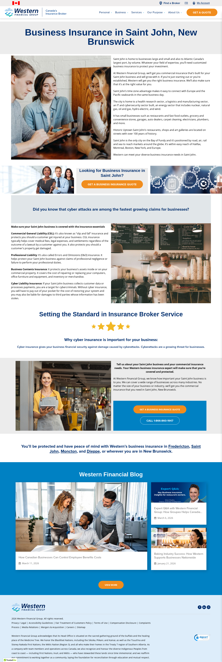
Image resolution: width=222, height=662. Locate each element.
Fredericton (178, 446)
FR (186, 3)
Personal (105, 12)
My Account (203, 3)
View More (111, 585)
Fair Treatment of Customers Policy (74, 622)
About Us (175, 12)
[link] (202, 638)
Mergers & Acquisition (52, 627)
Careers (70, 627)
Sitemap (81, 627)
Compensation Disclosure (123, 622)
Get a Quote (202, 12)
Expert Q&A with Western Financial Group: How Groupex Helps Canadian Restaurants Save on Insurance (178, 510)
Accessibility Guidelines (41, 622)
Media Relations (30, 627)
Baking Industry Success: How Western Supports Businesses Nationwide (178, 555)
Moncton (69, 451)
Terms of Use (101, 622)
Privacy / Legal (19, 622)
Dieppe (93, 451)
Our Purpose (156, 12)
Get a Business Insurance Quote (160, 409)
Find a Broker (172, 3)
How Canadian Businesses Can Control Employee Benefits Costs (60, 557)
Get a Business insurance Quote (112, 184)
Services (137, 12)
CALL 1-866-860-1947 (159, 421)
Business (121, 12)
